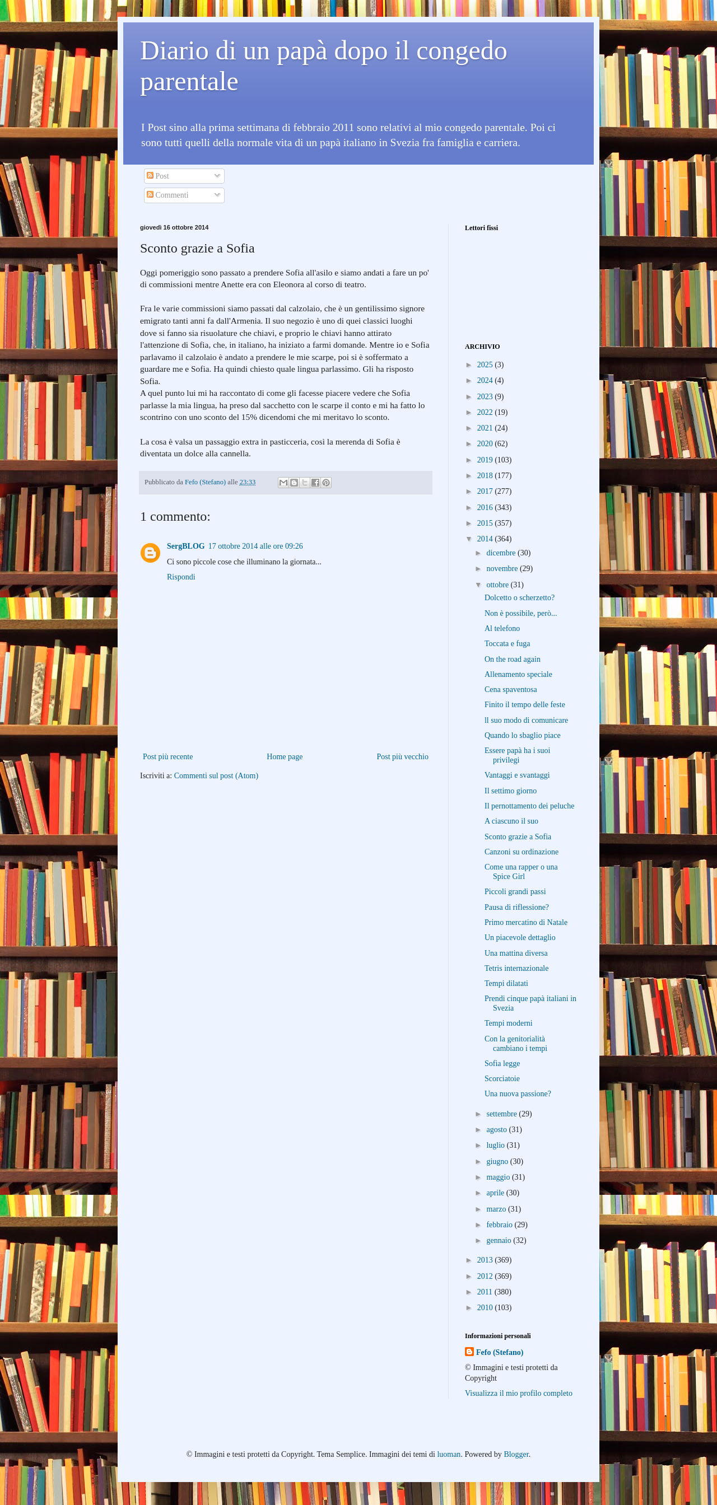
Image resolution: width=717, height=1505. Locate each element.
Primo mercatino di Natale (526, 922)
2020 (486, 444)
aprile (496, 1193)
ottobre (498, 585)
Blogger (516, 1454)
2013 (486, 1260)
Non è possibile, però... (521, 613)
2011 (486, 1292)
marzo (497, 1209)
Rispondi (181, 577)
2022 (486, 412)
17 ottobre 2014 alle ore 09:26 (255, 546)
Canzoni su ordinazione (521, 852)
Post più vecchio (402, 756)
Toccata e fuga (507, 643)
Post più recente (168, 756)
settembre (502, 1114)
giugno (498, 1161)
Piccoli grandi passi (515, 891)
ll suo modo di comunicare (526, 720)
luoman (448, 1454)
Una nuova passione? (518, 1094)
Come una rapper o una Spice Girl (521, 872)
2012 (486, 1276)
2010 (486, 1307)
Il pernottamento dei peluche (530, 806)
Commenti (168, 195)
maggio (499, 1177)
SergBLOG (186, 546)
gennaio (499, 1240)
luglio (496, 1145)
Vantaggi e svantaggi (517, 775)
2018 (486, 475)
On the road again (513, 659)
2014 (486, 539)
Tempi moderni (509, 1023)
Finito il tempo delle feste (525, 704)
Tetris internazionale (516, 968)
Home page (284, 756)
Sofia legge (502, 1063)
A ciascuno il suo (511, 821)
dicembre (502, 553)
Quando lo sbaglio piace (523, 735)
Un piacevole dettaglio (520, 937)
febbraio (500, 1225)
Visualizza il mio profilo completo (518, 1393)
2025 (486, 365)
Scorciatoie (502, 1078)
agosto (497, 1129)
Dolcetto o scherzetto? (520, 597)
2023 (486, 396)
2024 (486, 380)
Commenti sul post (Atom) (216, 776)
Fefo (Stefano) (499, 1352)
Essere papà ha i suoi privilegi (517, 755)
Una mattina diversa (516, 953)
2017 (486, 491)
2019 (486, 460)
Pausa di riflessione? (517, 907)
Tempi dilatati (506, 983)
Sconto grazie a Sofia (518, 837)
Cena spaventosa (511, 689)
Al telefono (502, 628)
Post (158, 176)
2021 (486, 428)
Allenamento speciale (518, 674)
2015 (486, 523)
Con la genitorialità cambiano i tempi (516, 1044)
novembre (502, 568)
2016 (486, 507)
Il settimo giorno (511, 791)
